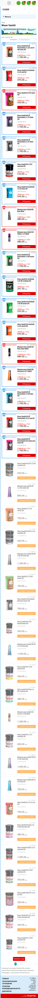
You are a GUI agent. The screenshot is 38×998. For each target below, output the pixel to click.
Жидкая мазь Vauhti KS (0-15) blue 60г (26, 780)
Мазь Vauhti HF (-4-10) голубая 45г (25, 939)
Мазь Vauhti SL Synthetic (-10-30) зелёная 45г (25, 280)
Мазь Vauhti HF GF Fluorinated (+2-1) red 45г (26, 417)
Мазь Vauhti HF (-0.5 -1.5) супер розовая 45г (26, 916)
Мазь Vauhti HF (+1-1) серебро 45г (24, 735)
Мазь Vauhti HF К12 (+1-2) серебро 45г (26, 532)
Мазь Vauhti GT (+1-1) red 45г (26, 803)
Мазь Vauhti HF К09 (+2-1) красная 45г (26, 848)
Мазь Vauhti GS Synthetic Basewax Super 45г (26, 600)
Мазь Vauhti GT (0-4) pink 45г (26, 94)
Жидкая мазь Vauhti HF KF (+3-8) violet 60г (26, 758)
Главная (5, 979)
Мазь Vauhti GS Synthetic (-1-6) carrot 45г (26, 325)
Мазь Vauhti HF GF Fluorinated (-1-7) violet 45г (25, 117)
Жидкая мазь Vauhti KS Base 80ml (25, 210)
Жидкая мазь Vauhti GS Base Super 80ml (25, 348)
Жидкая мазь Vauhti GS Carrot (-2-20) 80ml (25, 713)
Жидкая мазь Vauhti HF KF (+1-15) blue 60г (26, 645)
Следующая (35, 964)
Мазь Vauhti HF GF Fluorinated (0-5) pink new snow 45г (26, 441)
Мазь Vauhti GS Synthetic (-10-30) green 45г (26, 302)
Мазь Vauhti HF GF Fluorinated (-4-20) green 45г (25, 256)
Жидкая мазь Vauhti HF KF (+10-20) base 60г (26, 554)
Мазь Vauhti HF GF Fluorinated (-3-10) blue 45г (25, 394)
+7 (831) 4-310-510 (33, 980)
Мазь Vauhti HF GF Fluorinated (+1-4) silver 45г (25, 141)
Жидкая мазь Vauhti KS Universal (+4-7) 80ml (25, 370)
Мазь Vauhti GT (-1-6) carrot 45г (24, 509)
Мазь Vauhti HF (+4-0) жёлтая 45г (24, 667)
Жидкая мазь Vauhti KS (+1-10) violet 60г (25, 487)
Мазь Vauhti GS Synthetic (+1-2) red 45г (26, 71)
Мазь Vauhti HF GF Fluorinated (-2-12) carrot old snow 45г (25, 47)
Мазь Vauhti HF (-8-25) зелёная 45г (25, 871)
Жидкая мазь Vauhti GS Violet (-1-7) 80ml (25, 233)
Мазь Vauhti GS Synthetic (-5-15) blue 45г (26, 188)
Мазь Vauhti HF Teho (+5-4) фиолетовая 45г (25, 826)
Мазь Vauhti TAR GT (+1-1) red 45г (26, 893)
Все (21, 964)
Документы (7, 991)
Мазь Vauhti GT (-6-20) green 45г (25, 577)
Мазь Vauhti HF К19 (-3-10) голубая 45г (26, 464)
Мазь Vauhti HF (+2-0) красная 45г (24, 165)
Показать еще (19, 959)
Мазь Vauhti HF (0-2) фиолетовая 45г (24, 622)
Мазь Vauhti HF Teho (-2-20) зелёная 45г (25, 690)
